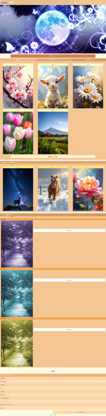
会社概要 (2, 384)
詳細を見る (69, 230)
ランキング (53, 59)
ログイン (90, 2)
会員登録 (2, 378)
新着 (17, 59)
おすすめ (88, 59)
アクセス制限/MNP (4, 398)
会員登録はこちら (53, 56)
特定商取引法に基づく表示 (6, 404)
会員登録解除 (3, 381)
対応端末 (2, 408)
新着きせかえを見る (53, 156)
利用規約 (2, 394)
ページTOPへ (79, 412)
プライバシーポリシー (5, 401)
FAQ (1, 388)
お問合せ (2, 391)
